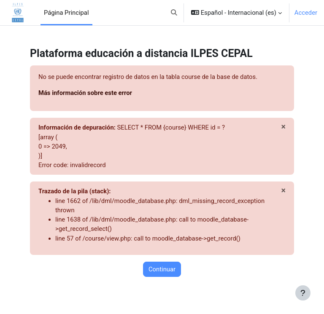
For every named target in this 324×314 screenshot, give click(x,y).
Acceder (305, 12)
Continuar (162, 269)
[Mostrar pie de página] (302, 292)
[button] (174, 12)
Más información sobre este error (85, 93)
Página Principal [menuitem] (66, 12)
